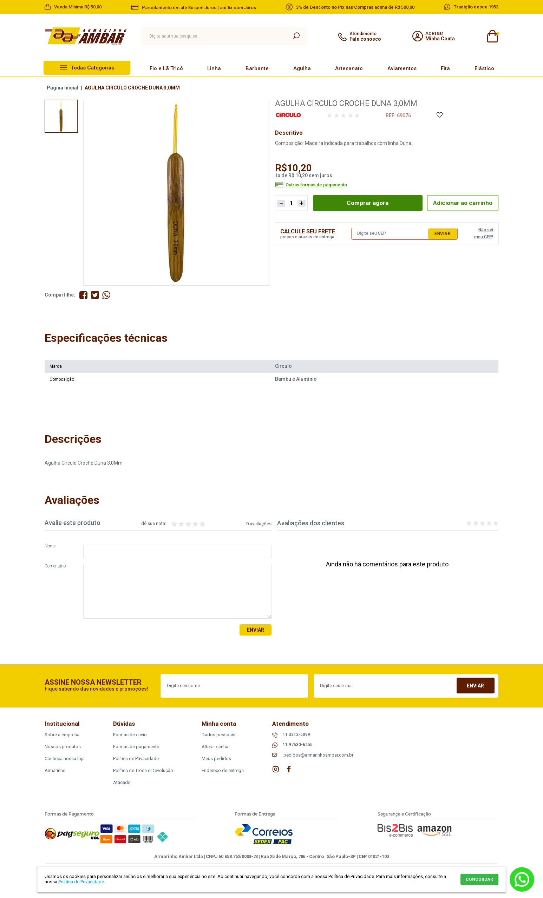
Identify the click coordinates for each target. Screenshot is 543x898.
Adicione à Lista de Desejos (439, 115)
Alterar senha (215, 747)
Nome (50, 546)
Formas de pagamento (136, 747)
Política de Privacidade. (81, 881)
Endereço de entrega (223, 770)
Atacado (122, 782)
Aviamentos (402, 68)
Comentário (55, 566)
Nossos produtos (63, 747)
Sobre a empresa (62, 735)
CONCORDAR (479, 879)
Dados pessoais (218, 735)
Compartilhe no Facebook (83, 295)
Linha (214, 68)
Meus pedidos (216, 758)
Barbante (257, 68)
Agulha (302, 68)
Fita (445, 68)
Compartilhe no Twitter (95, 295)
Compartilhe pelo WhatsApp (107, 295)
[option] (61, 116)
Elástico (484, 68)
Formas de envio (130, 735)
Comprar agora (365, 203)
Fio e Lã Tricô (166, 68)
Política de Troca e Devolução (143, 770)
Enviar (442, 234)
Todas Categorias (92, 68)
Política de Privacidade (136, 758)
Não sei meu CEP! (483, 234)
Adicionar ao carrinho (460, 203)
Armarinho (55, 770)
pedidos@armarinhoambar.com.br (318, 755)
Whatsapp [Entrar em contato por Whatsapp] (522, 879)
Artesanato (349, 68)
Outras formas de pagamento (316, 184)
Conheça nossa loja (65, 758)
